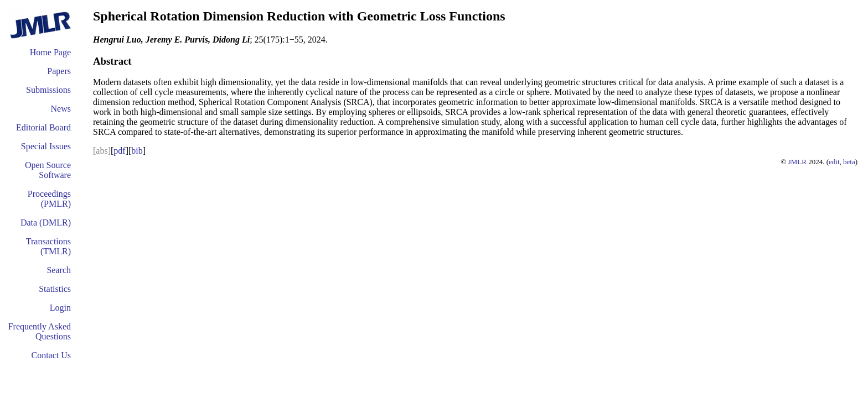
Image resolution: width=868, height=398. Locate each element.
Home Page (50, 52)
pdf (119, 150)
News (61, 108)
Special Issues (46, 146)
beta (849, 162)
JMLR (797, 162)
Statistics (55, 289)
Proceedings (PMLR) (49, 198)
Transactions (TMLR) (48, 246)
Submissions (48, 90)
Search (58, 270)
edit (834, 162)
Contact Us (51, 355)
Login (60, 307)
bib (136, 150)
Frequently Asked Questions (39, 331)
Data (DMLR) (45, 222)
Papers (59, 71)
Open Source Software (48, 170)
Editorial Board (43, 127)
